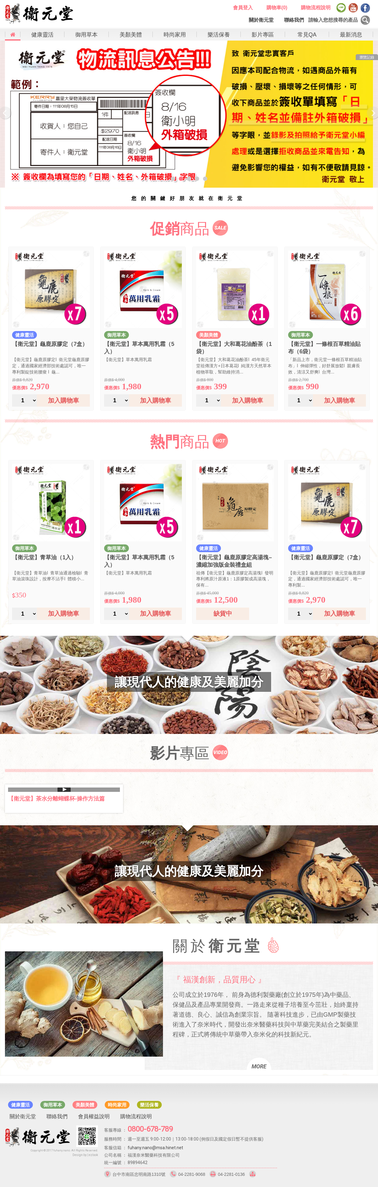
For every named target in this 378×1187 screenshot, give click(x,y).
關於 (217, 946)
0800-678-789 (150, 1129)
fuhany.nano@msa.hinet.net (155, 1147)
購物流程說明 (316, 7)
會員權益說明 (94, 1116)
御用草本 (86, 35)
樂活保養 (219, 35)
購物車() (277, 7)
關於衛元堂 (261, 20)
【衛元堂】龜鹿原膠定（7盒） (50, 344)
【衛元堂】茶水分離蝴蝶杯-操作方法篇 (56, 799)
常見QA (307, 35)
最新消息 (351, 35)
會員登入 (243, 7)
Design (78, 1155)
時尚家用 (175, 35)
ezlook (93, 1155)
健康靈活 (42, 35)
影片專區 (263, 35)
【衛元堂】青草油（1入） (44, 557)
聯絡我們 (294, 20)
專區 (179, 753)
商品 (179, 228)
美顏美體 (131, 35)
